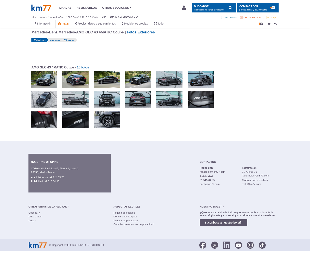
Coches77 (34, 212)
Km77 (41, 8)
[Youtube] (238, 245)
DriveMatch (35, 216)
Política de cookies (124, 212)
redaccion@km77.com (212, 171)
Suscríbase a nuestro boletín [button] (223, 222)
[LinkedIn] (226, 245)
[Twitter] (214, 245)
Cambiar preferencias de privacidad (133, 224)
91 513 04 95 (51, 181)
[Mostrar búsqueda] (214, 7)
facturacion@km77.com (255, 175)
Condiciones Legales (125, 216)
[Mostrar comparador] (258, 7)
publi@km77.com (210, 184)
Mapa (51, 172)
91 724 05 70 (56, 177)
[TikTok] (262, 245)
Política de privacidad (125, 220)
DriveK (32, 220)
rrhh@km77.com (251, 184)
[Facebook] (202, 245)
